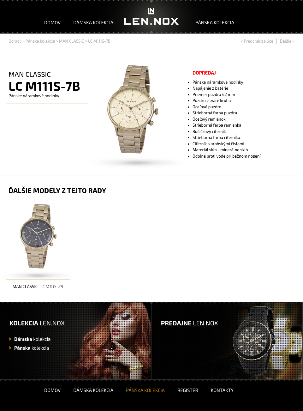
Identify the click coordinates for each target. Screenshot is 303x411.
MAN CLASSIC (71, 41)
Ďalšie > (287, 41)
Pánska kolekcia (214, 22)
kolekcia (32, 339)
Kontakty (222, 390)
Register (187, 390)
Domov (52, 22)
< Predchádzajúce (257, 41)
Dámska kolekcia (93, 22)
